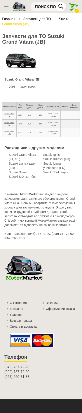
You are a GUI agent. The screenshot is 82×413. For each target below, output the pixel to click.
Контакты (16, 309)
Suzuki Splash (18, 172)
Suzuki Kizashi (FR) (56, 159)
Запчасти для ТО (37, 19)
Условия (16, 314)
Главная (9, 19)
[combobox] (48, 6)
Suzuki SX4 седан (55, 172)
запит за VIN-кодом (18, 216)
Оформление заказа (60, 309)
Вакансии (52, 303)
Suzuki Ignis (51, 154)
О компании (18, 303)
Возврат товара (21, 320)
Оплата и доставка (23, 326)
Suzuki (64, 19)
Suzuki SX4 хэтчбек (22, 176)
